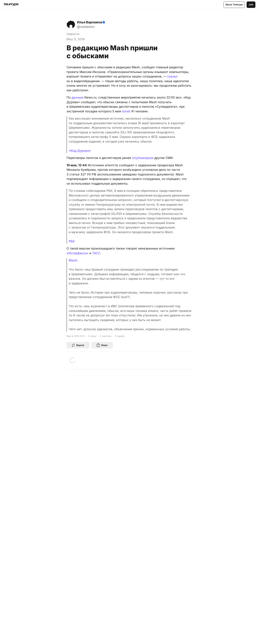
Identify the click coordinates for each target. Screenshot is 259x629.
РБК (72, 241)
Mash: (73, 260)
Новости (73, 34)
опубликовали (142, 158)
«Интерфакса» (77, 253)
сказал (172, 76)
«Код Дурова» (80, 150)
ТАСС (96, 253)
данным (77, 97)
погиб (126, 111)
